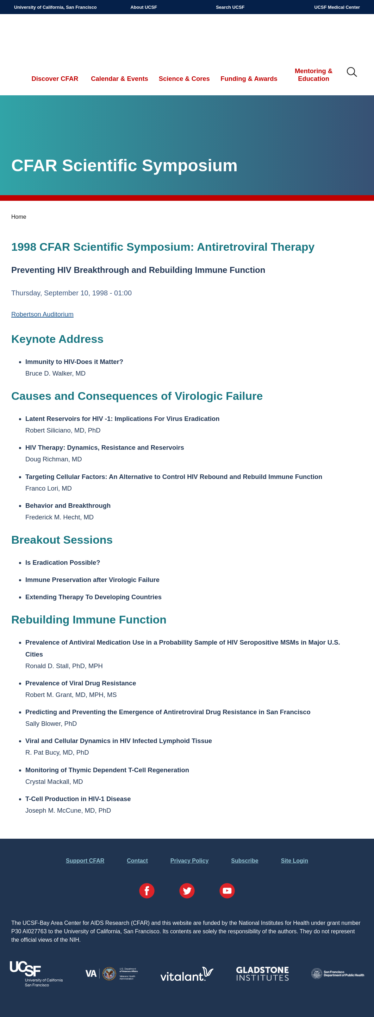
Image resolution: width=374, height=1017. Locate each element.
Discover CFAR (54, 78)
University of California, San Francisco (55, 7)
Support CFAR (85, 861)
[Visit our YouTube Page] (227, 892)
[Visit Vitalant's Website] (187, 979)
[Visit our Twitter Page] (187, 892)
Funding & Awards (248, 78)
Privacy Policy (189, 861)
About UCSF (144, 7)
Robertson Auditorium (42, 314)
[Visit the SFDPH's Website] (337, 977)
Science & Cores (184, 78)
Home (18, 217)
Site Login (294, 861)
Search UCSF (230, 7)
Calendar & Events (119, 78)
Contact (137, 861)
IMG (352, 72)
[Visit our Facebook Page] (147, 892)
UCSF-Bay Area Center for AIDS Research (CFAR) (50, 37)
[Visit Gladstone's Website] (262, 979)
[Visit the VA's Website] (111, 979)
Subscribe (244, 861)
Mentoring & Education (313, 74)
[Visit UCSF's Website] (36, 984)
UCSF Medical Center (337, 7)
